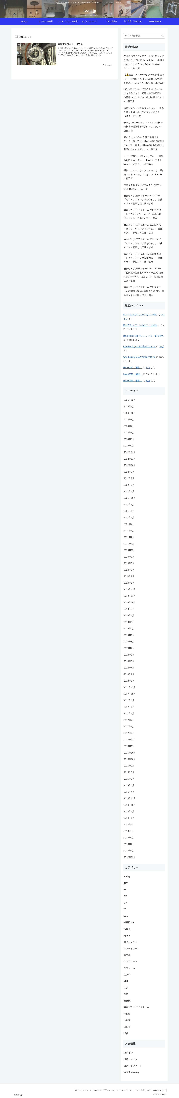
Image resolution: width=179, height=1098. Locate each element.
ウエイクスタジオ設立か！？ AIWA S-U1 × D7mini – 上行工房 (143, 187)
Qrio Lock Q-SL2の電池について (139, 346)
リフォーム (87, 1090)
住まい (77, 1090)
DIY (131, 1090)
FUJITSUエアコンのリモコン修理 (140, 314)
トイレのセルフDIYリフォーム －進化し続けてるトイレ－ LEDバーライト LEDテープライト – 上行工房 (144, 159)
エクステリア (121, 1090)
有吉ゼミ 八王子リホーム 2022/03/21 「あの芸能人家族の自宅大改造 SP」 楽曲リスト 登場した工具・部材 (144, 291)
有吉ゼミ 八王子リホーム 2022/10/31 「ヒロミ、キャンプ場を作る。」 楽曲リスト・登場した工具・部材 (143, 229)
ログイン (128, 1052)
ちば (161, 346)
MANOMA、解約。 (132, 367)
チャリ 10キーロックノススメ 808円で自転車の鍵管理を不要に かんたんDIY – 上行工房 (144, 126)
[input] (144, 36)
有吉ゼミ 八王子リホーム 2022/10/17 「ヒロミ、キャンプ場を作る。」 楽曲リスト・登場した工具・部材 (143, 243)
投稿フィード (130, 1059)
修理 (143, 1090)
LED (136, 1090)
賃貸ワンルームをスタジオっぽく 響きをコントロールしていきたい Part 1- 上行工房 (144, 174)
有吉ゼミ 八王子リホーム (104, 1090)
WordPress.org (131, 1072)
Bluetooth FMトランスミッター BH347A (143, 336)
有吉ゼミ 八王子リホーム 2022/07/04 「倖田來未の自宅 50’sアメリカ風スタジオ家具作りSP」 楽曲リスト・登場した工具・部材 (144, 274)
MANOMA (157, 1090)
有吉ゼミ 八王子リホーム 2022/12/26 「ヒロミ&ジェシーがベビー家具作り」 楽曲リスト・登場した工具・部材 (143, 214)
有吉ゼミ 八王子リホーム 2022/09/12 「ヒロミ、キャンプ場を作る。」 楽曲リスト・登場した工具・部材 (143, 258)
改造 (149, 1090)
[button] (162, 35)
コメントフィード (133, 1066)
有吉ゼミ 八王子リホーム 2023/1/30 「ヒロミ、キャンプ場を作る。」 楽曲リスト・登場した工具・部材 (143, 199)
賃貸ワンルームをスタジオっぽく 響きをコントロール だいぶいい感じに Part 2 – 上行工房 (144, 112)
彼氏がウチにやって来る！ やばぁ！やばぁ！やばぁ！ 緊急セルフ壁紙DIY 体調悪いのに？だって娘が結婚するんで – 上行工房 (144, 95)
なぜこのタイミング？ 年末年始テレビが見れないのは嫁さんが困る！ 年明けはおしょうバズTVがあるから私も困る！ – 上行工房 (144, 62)
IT (164, 1090)
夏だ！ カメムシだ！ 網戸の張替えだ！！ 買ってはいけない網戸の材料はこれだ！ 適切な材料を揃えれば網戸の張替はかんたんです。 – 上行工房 (144, 143)
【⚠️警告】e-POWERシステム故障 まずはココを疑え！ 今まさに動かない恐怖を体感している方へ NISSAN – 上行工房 (144, 78)
